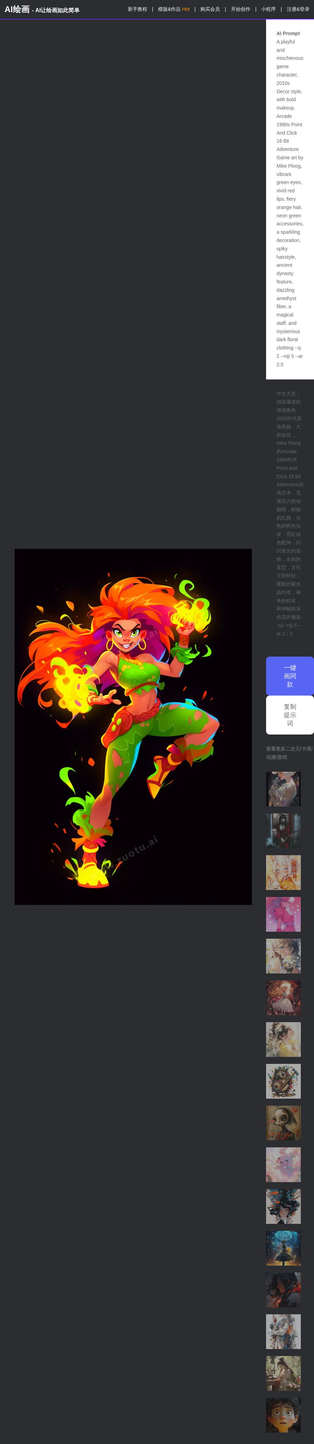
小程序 (268, 9)
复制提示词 (290, 715)
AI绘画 (42, 9)
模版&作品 (174, 9)
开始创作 (240, 9)
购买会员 (210, 9)
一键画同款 (290, 676)
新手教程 (137, 9)
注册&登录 (298, 9)
